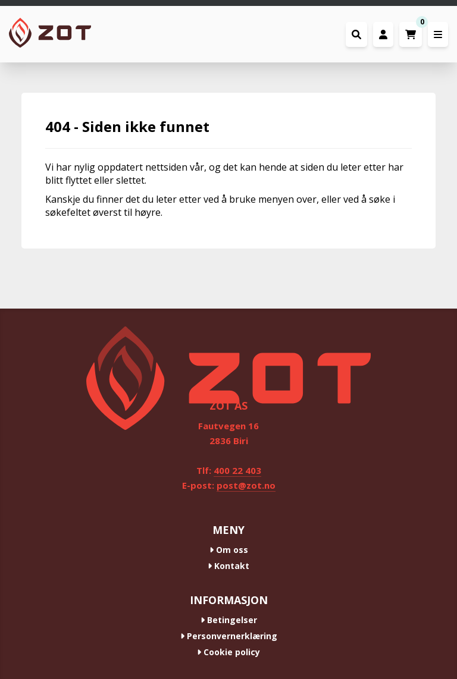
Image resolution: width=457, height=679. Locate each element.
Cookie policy (228, 652)
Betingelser (229, 619)
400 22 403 (237, 470)
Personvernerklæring (228, 636)
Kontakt (228, 565)
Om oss (228, 549)
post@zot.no (246, 485)
